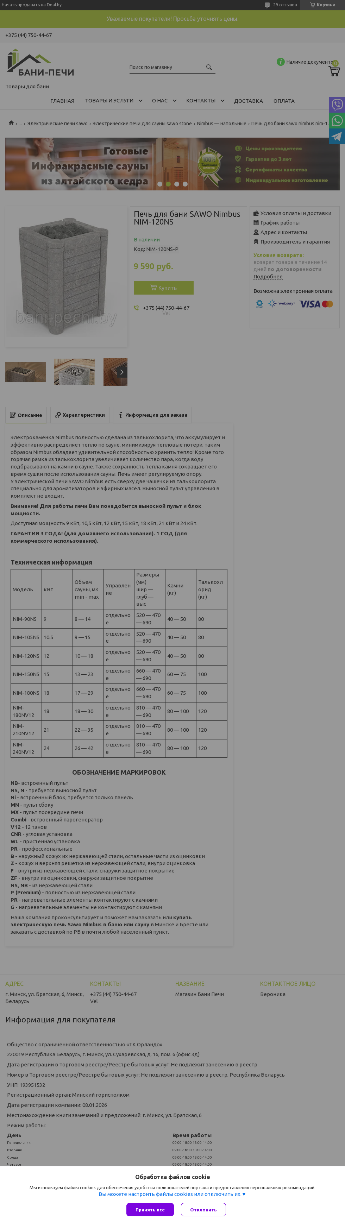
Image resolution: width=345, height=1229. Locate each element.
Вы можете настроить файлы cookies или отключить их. (170, 1194)
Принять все (150, 1209)
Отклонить (203, 1209)
